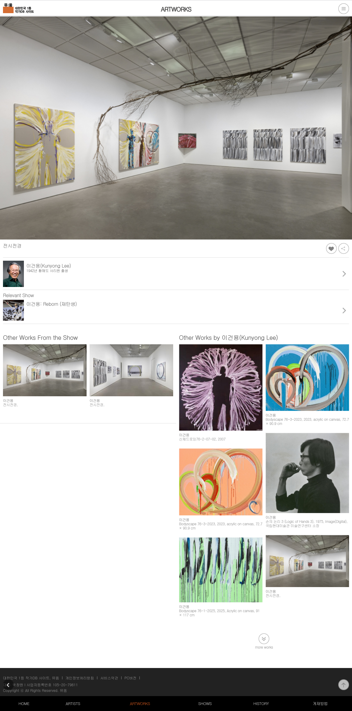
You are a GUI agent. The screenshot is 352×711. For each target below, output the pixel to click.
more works (264, 646)
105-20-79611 (65, 684)
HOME (24, 703)
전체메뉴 (343, 8)
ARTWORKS (140, 703)
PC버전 (130, 677)
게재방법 (320, 703)
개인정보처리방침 (79, 677)
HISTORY (261, 703)
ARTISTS (73, 703)
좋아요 (331, 248)
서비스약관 (109, 677)
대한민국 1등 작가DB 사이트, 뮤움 (31, 677)
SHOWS (205, 703)
